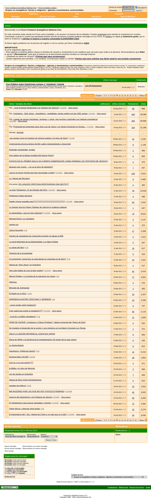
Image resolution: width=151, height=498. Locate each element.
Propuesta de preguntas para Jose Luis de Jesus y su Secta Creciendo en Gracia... (49, 127)
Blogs (75, 16)
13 (122, 95)
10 (114, 95)
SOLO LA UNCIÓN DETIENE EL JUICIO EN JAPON (32, 334)
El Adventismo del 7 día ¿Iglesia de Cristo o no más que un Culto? (38, 414)
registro (108, 36)
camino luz (14, 224)
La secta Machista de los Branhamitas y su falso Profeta (33, 242)
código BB (9, 468)
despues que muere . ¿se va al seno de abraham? (31, 167)
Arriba (148, 487)
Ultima (142, 95)
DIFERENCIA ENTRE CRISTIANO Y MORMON (30, 299)
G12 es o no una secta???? (21, 363)
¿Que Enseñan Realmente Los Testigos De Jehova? (36, 108)
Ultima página (72, 108)
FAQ (77, 14)
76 (133, 191)
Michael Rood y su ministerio (21, 219)
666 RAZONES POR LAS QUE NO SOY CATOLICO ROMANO (36, 391)
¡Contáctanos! (113, 487)
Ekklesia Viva (123, 487)
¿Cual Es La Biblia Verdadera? (22, 316)
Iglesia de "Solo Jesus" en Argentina (25, 265)
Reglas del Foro (10, 476)
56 (133, 398)
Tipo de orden (31, 434)
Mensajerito (96, 16)
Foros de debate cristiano (47, 8)
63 (133, 202)
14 (125, 95)
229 (133, 173)
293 (133, 121)
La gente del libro (16, 247)
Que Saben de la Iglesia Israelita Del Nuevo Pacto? (31, 155)
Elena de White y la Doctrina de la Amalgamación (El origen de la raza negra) (43, 339)
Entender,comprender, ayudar (22, 150)
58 (133, 109)
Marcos (118, 434)
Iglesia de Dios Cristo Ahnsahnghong (25, 380)
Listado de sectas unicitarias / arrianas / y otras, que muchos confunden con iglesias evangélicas (55, 119)
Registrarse (33, 14)
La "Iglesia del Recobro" (19, 178)
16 (130, 95)
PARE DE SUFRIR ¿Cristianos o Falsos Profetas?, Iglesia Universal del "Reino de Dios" (47, 322)
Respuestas (133, 104)
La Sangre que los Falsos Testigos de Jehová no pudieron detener (38, 207)
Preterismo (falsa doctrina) (20, 196)
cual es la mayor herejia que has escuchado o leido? (32, 173)
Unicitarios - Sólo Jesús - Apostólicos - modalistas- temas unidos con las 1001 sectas (50, 113)
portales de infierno (17, 386)
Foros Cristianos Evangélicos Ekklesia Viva (20, 8)
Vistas (143, 104)
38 (133, 358)
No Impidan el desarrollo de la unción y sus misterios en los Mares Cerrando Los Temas (47, 328)
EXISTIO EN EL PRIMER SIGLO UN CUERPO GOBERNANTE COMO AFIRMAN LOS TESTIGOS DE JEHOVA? (58, 161)
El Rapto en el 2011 (17, 293)
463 (133, 114)
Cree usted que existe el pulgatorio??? (26, 311)
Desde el (43, 434)
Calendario (119, 14)
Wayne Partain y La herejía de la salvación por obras (32, 276)
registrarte (102, 34)
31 (133, 139)
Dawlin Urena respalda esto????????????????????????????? (37, 201)
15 (127, 95)
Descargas (15, 16)
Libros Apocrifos (16, 230)
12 (119, 95)
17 (133, 95)
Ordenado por (9, 434)
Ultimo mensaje (118, 104)
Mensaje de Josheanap (19, 288)
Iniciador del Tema (23, 104)
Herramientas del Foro (137, 99)
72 (133, 404)
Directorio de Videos (47, 16)
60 (133, 312)
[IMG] (14, 471)
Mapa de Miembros (128, 16)
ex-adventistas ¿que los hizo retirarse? (26, 213)
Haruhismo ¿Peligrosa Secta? (22, 351)
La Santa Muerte (16, 345)
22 (133, 386)
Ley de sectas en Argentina (21, 374)
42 (133, 392)
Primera (98, 95)
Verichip (20, 132)
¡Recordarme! (141, 8)
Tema (11, 104)
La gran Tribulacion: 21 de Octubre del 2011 (28, 190)
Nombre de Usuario (115, 7)
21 (135, 95)
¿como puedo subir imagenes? (22, 305)
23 (133, 294)
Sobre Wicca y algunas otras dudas (24, 409)
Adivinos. (13, 282)
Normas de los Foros (136, 487)
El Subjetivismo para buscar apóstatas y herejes (30, 403)
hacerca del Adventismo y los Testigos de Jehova (30, 397)
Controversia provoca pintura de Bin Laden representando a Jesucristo (40, 144)
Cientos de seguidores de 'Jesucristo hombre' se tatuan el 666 (36, 236)
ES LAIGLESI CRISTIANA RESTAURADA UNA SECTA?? (43, 184)
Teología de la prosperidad (20, 253)
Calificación (105, 104)
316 (133, 127)
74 (133, 214)
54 (133, 415)
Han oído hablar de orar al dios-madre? (26, 270)
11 (133, 317)
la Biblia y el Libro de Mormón (22, 368)
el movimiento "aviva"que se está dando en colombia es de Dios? (37, 259)
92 (133, 271)
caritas (10, 470)
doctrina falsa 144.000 (18, 357)
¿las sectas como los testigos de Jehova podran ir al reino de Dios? (38, 138)
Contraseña (113, 10)
